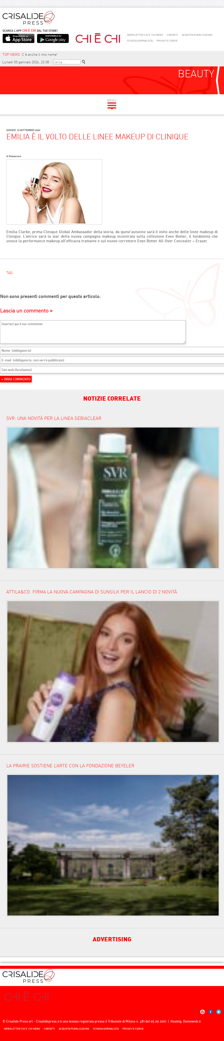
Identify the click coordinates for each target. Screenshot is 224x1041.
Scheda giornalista (139, 40)
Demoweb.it (192, 1021)
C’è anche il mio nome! (39, 54)
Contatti (172, 34)
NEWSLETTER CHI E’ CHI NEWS (144, 34)
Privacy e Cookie (166, 40)
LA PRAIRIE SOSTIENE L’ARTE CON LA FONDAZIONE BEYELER (70, 766)
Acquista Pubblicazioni (196, 34)
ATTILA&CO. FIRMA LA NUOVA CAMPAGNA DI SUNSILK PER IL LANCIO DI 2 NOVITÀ (91, 592)
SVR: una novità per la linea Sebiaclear (53, 418)
